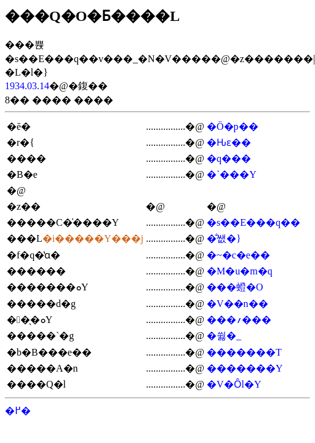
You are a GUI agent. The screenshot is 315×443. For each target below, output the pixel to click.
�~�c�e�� (238, 255)
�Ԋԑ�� (229, 142)
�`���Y (232, 174)
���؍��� (239, 319)
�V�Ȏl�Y (234, 384)
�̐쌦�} (224, 238)
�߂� (18, 410)
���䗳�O (235, 287)
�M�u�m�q (240, 271)
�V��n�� (237, 303)
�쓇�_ (224, 335)
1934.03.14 (27, 86)
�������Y (245, 368)
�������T (244, 352)
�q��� (229, 158)
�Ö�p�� (232, 126)
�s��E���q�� (253, 222)
